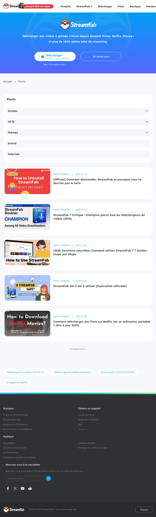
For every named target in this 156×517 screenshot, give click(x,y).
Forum (81, 429)
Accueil (7, 81)
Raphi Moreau (61, 174)
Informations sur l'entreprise (17, 429)
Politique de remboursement (92, 447)
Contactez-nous (86, 415)
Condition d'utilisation (14, 447)
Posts (121, 6)
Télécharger (105, 6)
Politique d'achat (86, 443)
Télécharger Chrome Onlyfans (118, 372)
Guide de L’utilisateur (89, 419)
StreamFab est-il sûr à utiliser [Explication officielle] (90, 286)
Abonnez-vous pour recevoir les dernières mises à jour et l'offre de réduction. (44, 471)
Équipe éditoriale (12, 419)
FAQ (80, 424)
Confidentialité (10, 452)
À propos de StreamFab (15, 415)
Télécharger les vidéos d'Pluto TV (25, 372)
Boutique (135, 6)
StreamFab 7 (84, 6)
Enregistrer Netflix (17, 382)
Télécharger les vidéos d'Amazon (72, 372)
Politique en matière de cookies (19, 457)
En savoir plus (101, 56)
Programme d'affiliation (15, 424)
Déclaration (9, 443)
